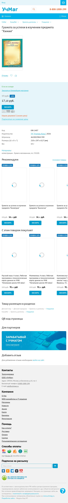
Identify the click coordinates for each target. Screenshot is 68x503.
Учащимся (50, 309)
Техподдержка (8, 374)
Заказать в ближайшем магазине (15, 90)
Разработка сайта (8, 498)
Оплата (5, 434)
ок (55, 466)
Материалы (6, 150)
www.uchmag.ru (48, 496)
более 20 (9, 456)
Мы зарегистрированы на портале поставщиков (14, 478)
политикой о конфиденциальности (26, 494)
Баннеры (5, 415)
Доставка (5, 431)
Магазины (6, 402)
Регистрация (7, 418)
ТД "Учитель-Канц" (38, 134)
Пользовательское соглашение (14, 441)
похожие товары (59, 160)
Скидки (5, 438)
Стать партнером (12, 344)
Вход (3, 3)
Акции (4, 409)
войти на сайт (38, 360)
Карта (4, 412)
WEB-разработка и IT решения (14, 399)
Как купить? (6, 428)
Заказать (7, 107)
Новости (5, 405)
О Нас (4, 396)
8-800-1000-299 (58, 9)
